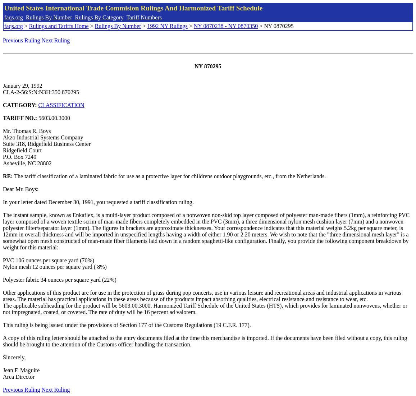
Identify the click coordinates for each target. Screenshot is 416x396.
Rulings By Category (99, 17)
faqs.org (13, 17)
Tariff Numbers (144, 17)
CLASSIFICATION (61, 105)
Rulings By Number (49, 17)
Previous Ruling (21, 40)
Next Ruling (56, 40)
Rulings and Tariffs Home (59, 26)
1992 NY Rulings (167, 26)
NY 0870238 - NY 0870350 (226, 26)
